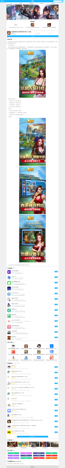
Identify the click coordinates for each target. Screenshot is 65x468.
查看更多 (13, 268)
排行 (18, 363)
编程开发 (42, 3)
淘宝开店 (53, 3)
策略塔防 (31, 3)
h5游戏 (20, 3)
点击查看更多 (32, 436)
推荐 (13, 363)
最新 (15, 363)
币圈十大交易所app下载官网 (11, 463)
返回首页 (32, 466)
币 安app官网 (21, 463)
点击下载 (32, 36)
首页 (11, 3)
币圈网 (18, 463)
